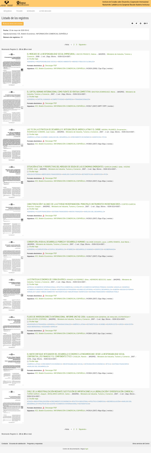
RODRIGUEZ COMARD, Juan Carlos (41, 132)
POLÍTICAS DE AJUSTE (47, 404)
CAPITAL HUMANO (43, 99)
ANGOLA (118, 287)
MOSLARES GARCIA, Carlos (59, 394)
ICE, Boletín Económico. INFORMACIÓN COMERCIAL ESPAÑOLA (60, 68)
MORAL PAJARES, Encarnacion (114, 129)
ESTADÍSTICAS (87, 174)
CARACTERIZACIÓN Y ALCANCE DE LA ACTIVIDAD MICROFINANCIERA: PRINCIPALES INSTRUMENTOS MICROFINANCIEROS (73, 203)
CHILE (30, 401)
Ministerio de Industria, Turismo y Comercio (82, 132)
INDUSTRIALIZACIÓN (41, 401)
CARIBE (44, 137)
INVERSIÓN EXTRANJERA (67, 289)
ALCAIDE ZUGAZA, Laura (96, 242)
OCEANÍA (46, 327)
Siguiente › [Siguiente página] (83, 44)
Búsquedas (8, 11)
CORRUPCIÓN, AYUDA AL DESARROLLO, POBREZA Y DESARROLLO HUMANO (56, 241)
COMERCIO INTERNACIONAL (45, 287)
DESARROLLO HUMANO (84, 249)
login (86, 449)
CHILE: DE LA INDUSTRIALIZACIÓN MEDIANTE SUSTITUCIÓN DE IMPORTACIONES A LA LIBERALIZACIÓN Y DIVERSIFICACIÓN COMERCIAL (80, 391)
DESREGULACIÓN (113, 401)
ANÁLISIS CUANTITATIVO (71, 174)
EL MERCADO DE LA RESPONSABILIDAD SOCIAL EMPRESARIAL (51, 53)
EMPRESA (69, 99)
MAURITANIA (73, 292)
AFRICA (30, 287)
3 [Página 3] (76, 44)
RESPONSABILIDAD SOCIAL (46, 61)
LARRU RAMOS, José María (118, 242)
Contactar (5, 443)
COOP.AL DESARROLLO (57, 249)
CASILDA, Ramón (80, 357)
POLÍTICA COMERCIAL (65, 287)
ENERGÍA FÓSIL (112, 292)
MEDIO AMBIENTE (64, 61)
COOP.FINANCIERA (43, 211)
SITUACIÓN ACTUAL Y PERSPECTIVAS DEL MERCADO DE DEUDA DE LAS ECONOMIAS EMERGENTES (65, 166)
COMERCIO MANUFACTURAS (38, 289)
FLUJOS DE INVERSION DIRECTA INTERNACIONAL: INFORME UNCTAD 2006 (56, 316)
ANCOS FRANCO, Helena (86, 54)
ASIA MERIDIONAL (34, 327)
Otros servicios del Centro (141, 443)
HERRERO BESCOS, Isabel (100, 279)
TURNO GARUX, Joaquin (36, 394)
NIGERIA (126, 287)
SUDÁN (110, 287)
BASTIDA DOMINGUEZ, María (103, 92)
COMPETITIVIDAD (58, 99)
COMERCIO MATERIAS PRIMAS (94, 287)
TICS (104, 137)
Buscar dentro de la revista (12, 24)
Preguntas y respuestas (34, 443)
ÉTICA (108, 364)
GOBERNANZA (110, 249)
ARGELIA (31, 292)
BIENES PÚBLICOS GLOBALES (83, 61)
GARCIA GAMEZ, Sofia (113, 167)
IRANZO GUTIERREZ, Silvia (78, 279)
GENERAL (31, 61)
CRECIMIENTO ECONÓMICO (81, 137)
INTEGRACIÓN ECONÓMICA (94, 364)
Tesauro (19, 11)
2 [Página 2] (73, 44)
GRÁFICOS (96, 137)
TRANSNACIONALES (82, 99)
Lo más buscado (45, 11)
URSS (121, 324)
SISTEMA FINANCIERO (60, 211)
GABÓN (115, 289)
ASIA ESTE (128, 324)
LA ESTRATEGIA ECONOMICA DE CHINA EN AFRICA (46, 279)
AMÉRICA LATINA (34, 137)
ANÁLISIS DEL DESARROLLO (59, 137)
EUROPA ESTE (112, 324)
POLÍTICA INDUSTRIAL (80, 401)
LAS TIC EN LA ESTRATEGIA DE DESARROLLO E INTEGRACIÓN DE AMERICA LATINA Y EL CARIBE (64, 129)
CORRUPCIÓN (42, 249)
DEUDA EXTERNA (34, 174)
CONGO (53, 289)
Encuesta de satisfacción (17, 443)
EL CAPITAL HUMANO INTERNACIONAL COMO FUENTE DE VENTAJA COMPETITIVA (58, 91)
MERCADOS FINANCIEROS (51, 174)
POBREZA (70, 249)
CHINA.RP (78, 287)
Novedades (31, 11)
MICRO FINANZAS (76, 211)
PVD (105, 174)
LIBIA (38, 292)
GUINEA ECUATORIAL (85, 289)
